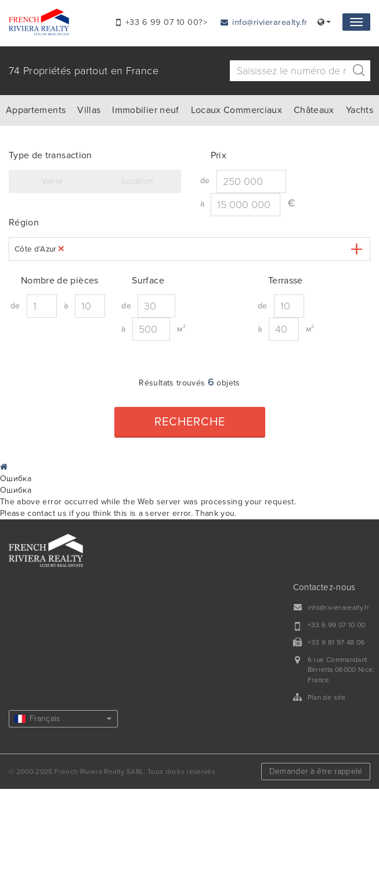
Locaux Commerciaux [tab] (236, 110)
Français (63, 718)
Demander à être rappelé (316, 771)
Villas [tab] (88, 110)
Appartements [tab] (36, 110)
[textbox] (76, 249)
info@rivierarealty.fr (264, 22)
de (205, 180)
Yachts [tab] (359, 110)
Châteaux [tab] (314, 110)
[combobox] (189, 249)
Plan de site (326, 697)
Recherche (189, 422)
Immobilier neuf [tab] (145, 110)
